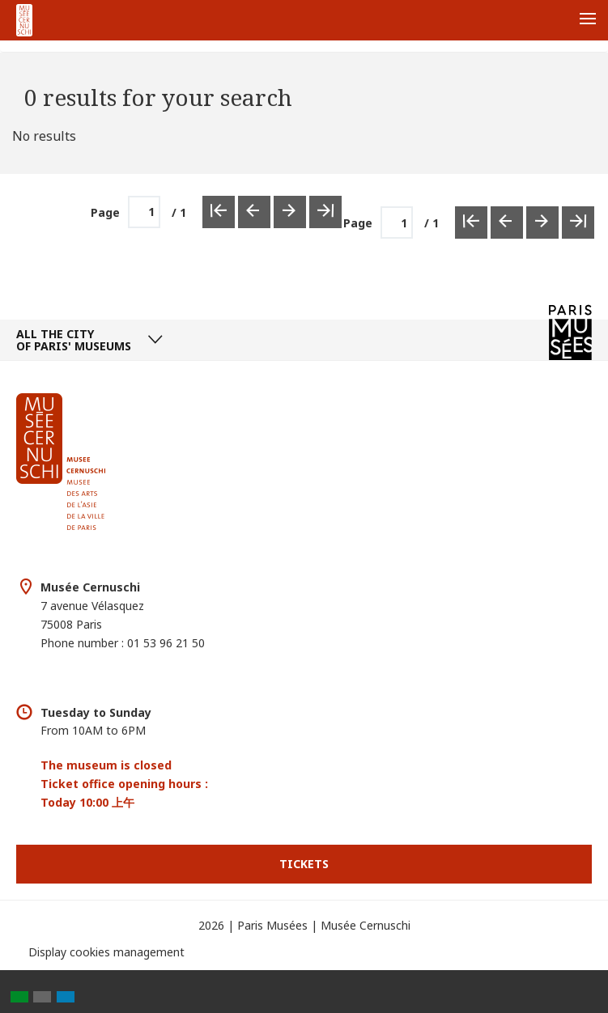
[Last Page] (578, 222)
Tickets (304, 863)
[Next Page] (542, 222)
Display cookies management (106, 952)
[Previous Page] (507, 222)
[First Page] (471, 222)
